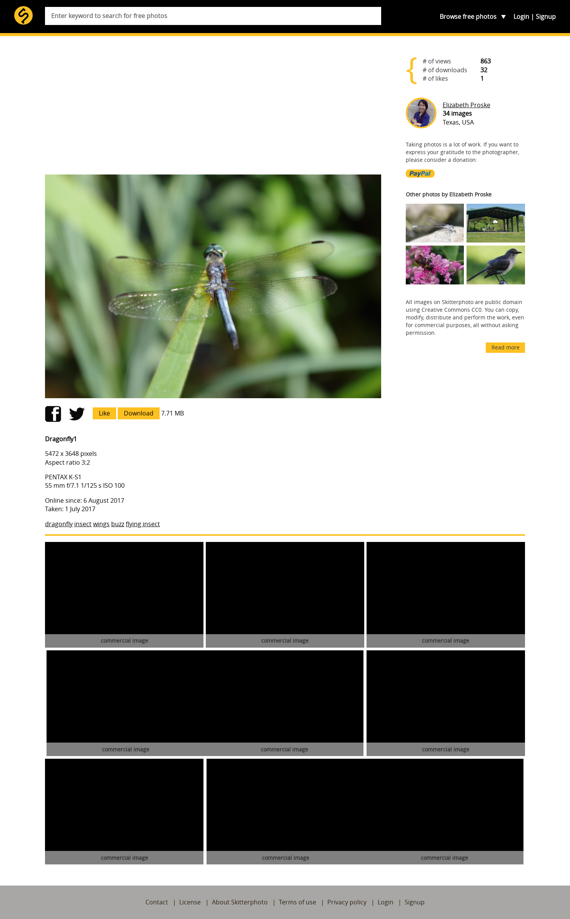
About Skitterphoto (240, 902)
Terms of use (297, 902)
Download (138, 413)
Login (521, 16)
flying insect (143, 524)
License (190, 902)
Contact (156, 902)
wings (101, 524)
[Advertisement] (213, 108)
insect (83, 524)
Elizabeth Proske (466, 105)
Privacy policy (347, 902)
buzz (117, 524)
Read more (506, 347)
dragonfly (59, 524)
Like (104, 413)
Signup (546, 16)
